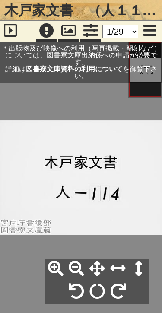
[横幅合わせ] (118, 269)
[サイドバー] (10, 31)
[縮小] (76, 269)
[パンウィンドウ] (68, 31)
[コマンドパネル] (90, 31)
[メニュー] (150, 31)
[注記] (46, 31)
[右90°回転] (118, 291)
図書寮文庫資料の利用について (74, 69)
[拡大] (55, 269)
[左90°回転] (76, 291)
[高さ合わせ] (138, 269)
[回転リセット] (97, 291)
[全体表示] (97, 269)
